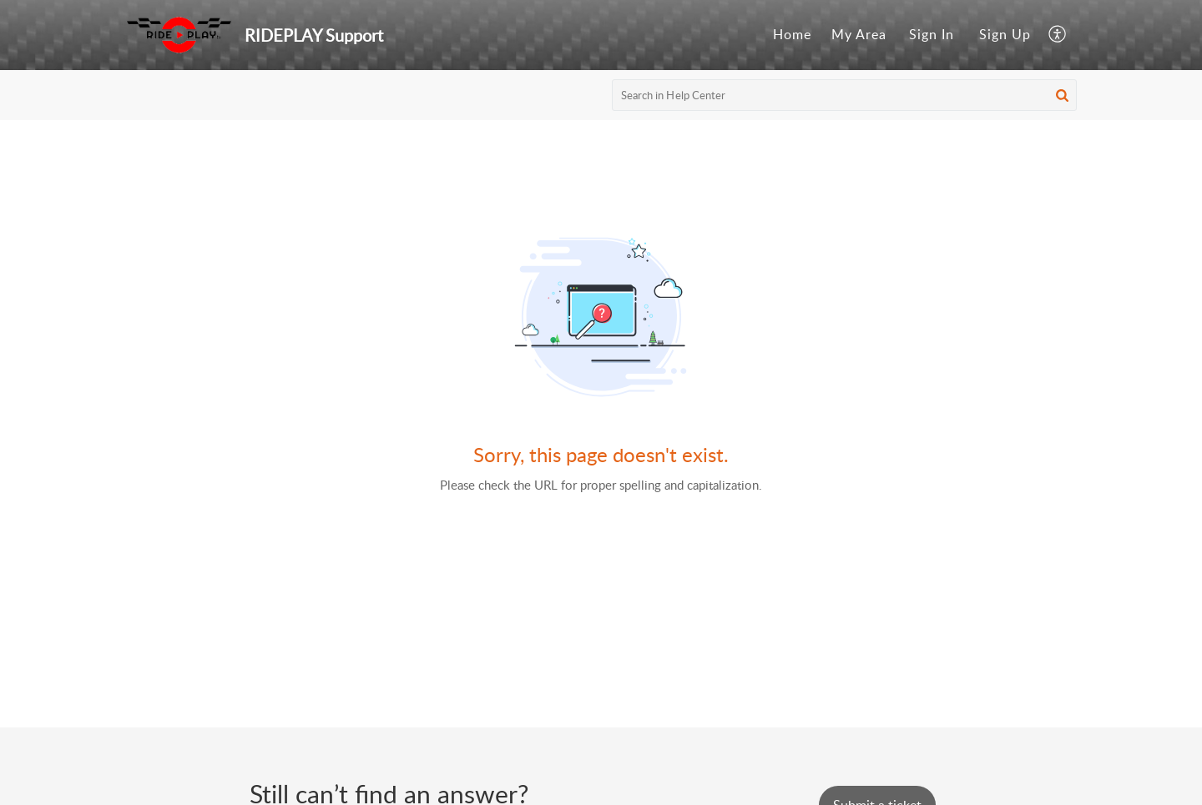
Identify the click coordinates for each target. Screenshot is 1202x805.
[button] (1058, 35)
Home (792, 34)
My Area (858, 34)
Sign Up (1005, 34)
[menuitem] (792, 35)
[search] (845, 95)
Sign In (931, 34)
